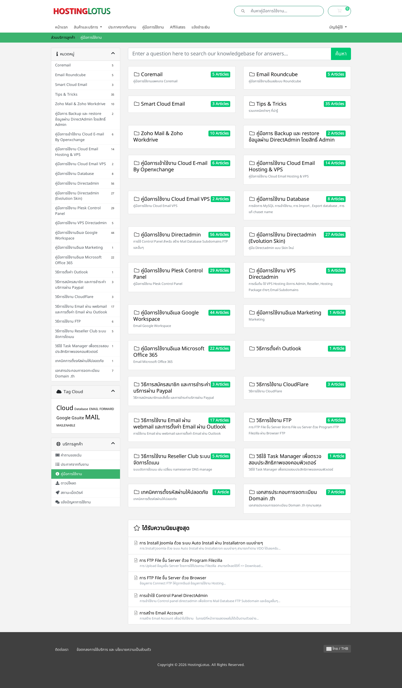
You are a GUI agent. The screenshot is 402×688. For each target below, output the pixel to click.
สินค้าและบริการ (86, 27)
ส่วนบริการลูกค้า (63, 37)
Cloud (64, 408)
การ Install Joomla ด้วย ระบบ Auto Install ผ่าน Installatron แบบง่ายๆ (239, 545)
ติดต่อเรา (61, 649)
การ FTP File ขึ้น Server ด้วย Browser (239, 580)
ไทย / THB (337, 648)
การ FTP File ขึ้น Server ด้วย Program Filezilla (239, 563)
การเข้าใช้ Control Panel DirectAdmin (239, 598)
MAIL (92, 417)
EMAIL (93, 409)
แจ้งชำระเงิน (201, 27)
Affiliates (177, 27)
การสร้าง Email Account (239, 615)
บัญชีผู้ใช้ (336, 27)
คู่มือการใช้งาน (153, 27)
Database (81, 409)
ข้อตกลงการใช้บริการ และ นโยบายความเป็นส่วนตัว (114, 649)
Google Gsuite (70, 418)
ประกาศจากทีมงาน (122, 27)
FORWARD (106, 409)
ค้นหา (341, 54)
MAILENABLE (65, 425)
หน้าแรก (61, 27)
